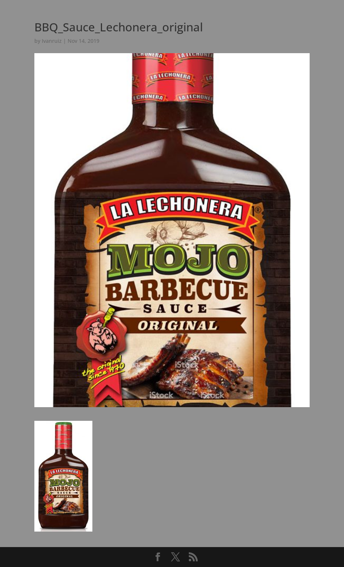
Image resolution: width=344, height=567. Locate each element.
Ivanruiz (52, 40)
